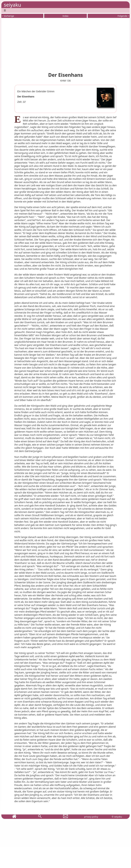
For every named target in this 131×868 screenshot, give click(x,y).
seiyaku (12, 4)
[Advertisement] (65, 44)
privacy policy (91, 816)
